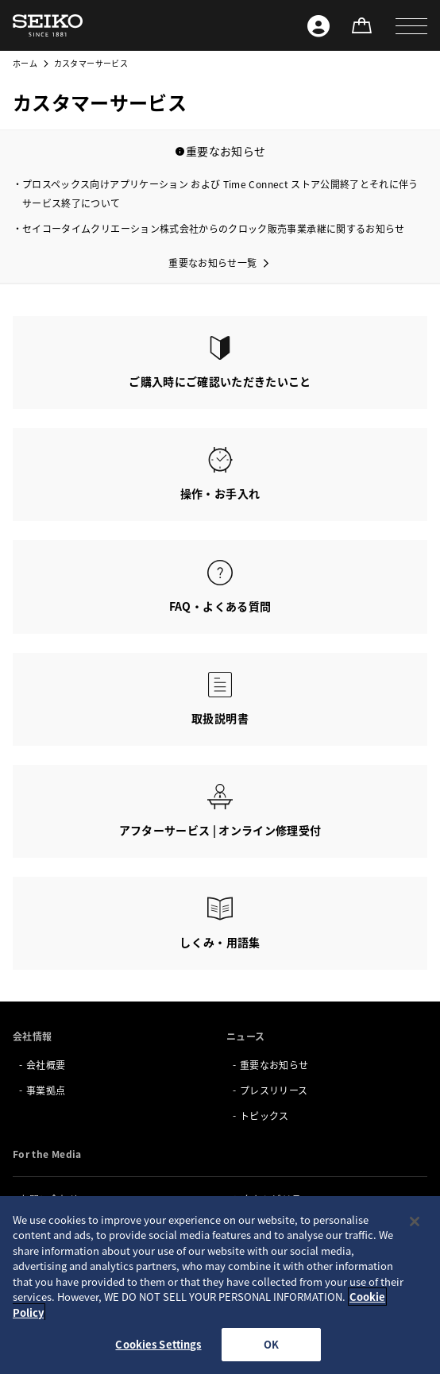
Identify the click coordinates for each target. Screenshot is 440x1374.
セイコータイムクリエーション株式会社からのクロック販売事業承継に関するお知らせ (213, 228)
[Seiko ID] (318, 25)
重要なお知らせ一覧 (212, 262)
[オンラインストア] (361, 25)
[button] (411, 25)
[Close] (414, 1221)
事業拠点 (45, 1090)
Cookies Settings (158, 1344)
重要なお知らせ (274, 1064)
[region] (220, 1285)
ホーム (25, 63)
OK (271, 1344)
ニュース (245, 1036)
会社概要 (45, 1064)
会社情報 (32, 1036)
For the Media (47, 1153)
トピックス (264, 1115)
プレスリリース (273, 1090)
